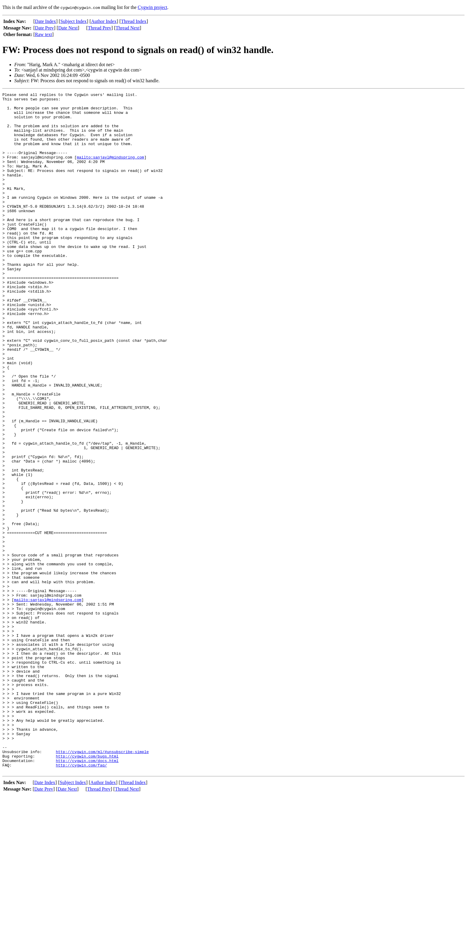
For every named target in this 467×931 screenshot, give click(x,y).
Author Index (104, 21)
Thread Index (134, 21)
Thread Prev (99, 27)
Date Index (45, 21)
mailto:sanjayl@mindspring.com (110, 170)
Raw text (43, 34)
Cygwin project (152, 7)
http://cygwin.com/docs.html (87, 894)
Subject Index (73, 21)
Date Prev (44, 27)
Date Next (68, 27)
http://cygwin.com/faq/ (81, 900)
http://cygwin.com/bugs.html (87, 889)
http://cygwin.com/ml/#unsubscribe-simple (102, 884)
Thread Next (127, 27)
